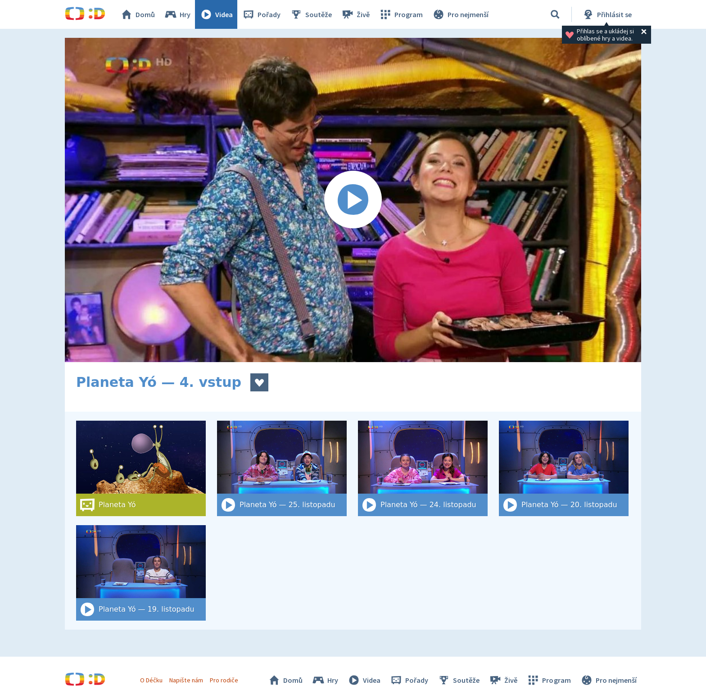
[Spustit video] (353, 200)
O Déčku (151, 680)
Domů (137, 14)
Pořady (261, 14)
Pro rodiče (224, 680)
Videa (216, 14)
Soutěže (311, 14)
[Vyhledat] (555, 14)
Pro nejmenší (460, 14)
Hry (177, 14)
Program (401, 14)
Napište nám (186, 680)
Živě (355, 14)
